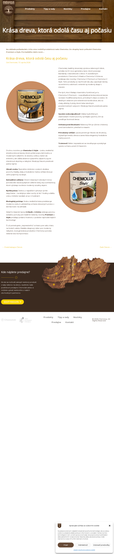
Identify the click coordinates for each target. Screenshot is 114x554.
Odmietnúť (83, 545)
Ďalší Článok (105, 247)
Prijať (66, 545)
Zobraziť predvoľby (101, 545)
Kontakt (105, 9)
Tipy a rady (64, 9)
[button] (110, 526)
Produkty (49, 9)
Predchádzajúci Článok (12, 247)
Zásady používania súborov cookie (84, 550)
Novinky (79, 9)
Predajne (92, 9)
